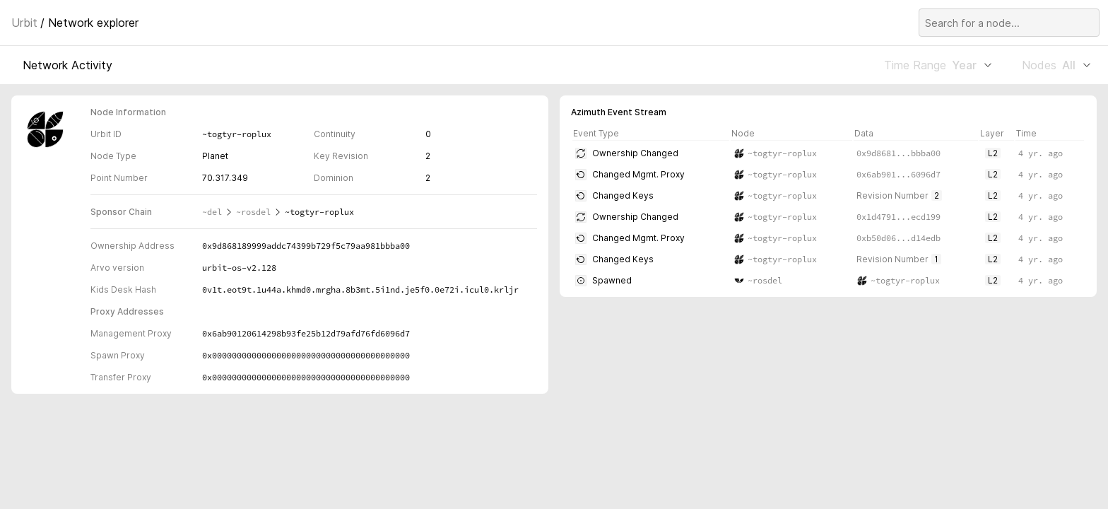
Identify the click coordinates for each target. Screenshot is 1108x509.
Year (972, 65)
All (1076, 65)
